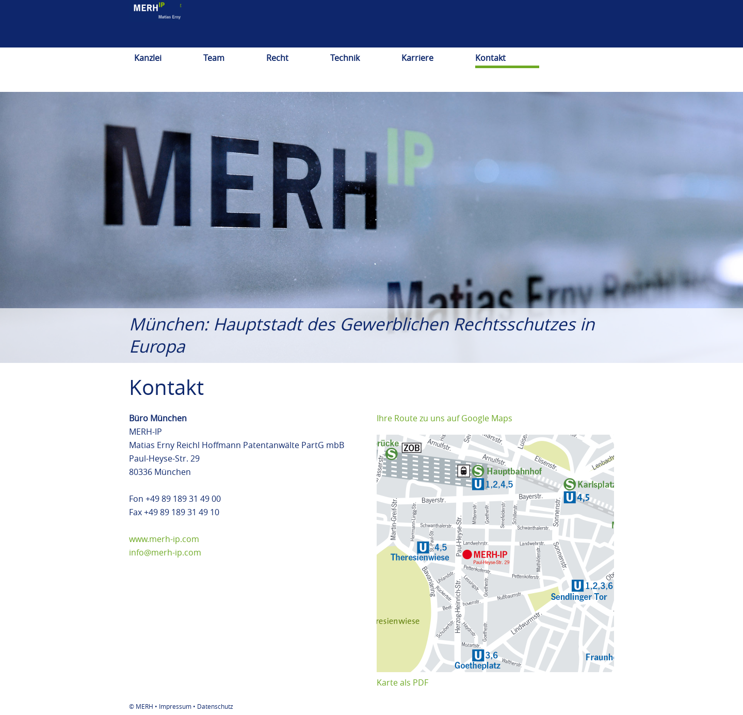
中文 (605, 38)
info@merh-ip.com (165, 552)
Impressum (175, 706)
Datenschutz (215, 706)
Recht (277, 57)
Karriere (417, 57)
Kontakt (490, 57)
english (535, 38)
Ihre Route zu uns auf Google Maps (444, 418)
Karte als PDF (402, 682)
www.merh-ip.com (164, 539)
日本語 (573, 38)
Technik (345, 57)
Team (213, 57)
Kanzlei (147, 57)
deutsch (493, 38)
